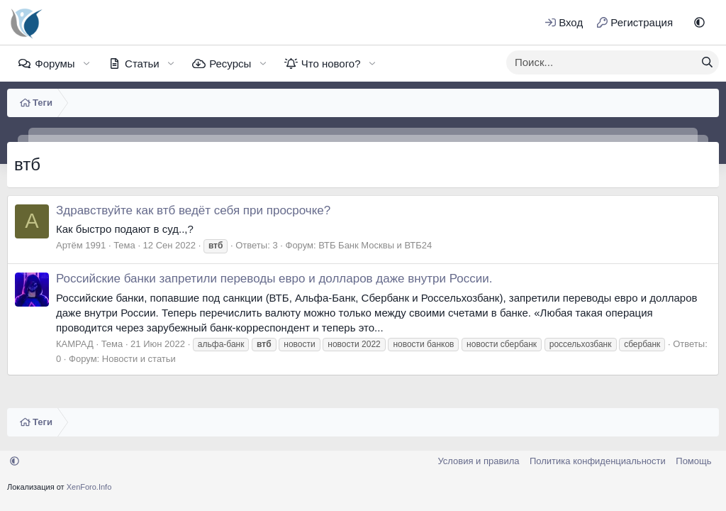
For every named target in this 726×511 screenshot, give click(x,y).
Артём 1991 (81, 245)
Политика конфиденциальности (598, 461)
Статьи (142, 63)
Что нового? (331, 63)
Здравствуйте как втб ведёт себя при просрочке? (193, 210)
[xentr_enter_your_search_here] (601, 62)
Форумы (54, 63)
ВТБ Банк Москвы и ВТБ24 (375, 245)
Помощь (693, 461)
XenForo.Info (89, 487)
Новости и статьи (139, 358)
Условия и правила (478, 461)
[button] (699, 22)
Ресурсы (230, 63)
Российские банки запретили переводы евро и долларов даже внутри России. (274, 278)
